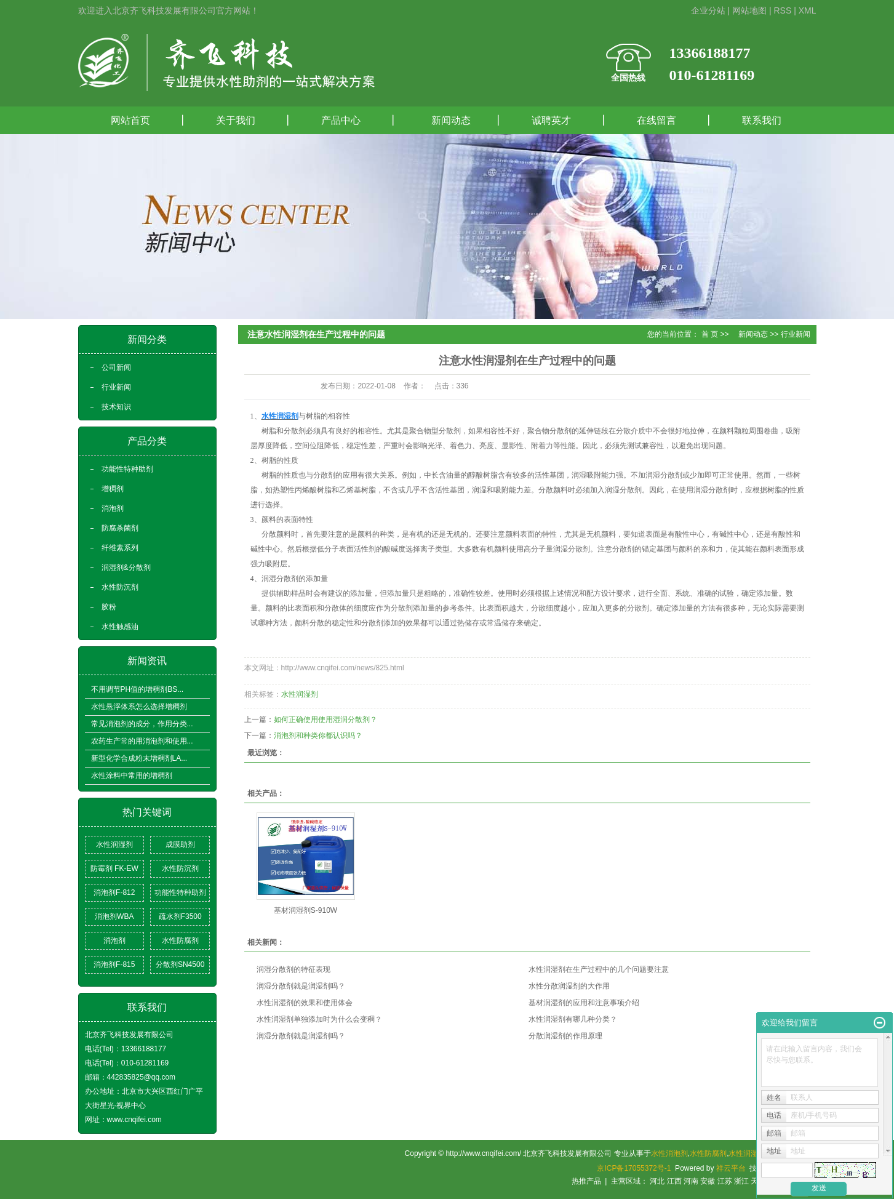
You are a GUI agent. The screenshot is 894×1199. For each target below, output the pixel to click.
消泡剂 (113, 508)
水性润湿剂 (114, 844)
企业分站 (708, 10)
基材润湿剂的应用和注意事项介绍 (584, 1002)
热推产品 (586, 1181)
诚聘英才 (551, 120)
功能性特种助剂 (127, 469)
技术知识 (116, 407)
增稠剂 (113, 488)
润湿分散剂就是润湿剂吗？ (301, 986)
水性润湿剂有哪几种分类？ (573, 1019)
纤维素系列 (120, 547)
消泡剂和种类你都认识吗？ (318, 735)
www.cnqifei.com (134, 1119)
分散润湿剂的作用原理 (565, 1036)
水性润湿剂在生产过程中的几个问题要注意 (599, 969)
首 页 (709, 334)
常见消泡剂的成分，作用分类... (142, 724)
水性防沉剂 (120, 587)
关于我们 (235, 120)
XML (807, 10)
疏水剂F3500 (180, 916)
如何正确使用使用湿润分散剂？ (325, 719)
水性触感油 (120, 626)
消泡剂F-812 (114, 892)
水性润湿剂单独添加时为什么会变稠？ (319, 1019)
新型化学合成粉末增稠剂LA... (139, 758)
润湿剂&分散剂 (126, 567)
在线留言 (656, 120)
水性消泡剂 (669, 1153)
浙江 (741, 1181)
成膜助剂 (180, 844)
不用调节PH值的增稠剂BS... (137, 689)
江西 (674, 1181)
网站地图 (749, 10)
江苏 (724, 1181)
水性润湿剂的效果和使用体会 (305, 1002)
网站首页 (130, 120)
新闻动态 (446, 120)
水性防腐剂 (180, 940)
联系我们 (761, 120)
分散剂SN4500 (180, 964)
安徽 (707, 1181)
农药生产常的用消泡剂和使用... (142, 741)
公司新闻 (116, 367)
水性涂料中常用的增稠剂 (131, 775)
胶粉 (109, 607)
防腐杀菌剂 (120, 528)
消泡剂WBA (114, 916)
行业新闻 (116, 387)
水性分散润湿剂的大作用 (569, 986)
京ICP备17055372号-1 (634, 1168)
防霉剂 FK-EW (114, 868)
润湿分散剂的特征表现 (293, 969)
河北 (657, 1181)
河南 (691, 1181)
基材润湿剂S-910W (305, 910)
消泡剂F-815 (114, 964)
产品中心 (341, 120)
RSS (782, 10)
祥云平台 (731, 1168)
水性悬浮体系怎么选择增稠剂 (139, 706)
